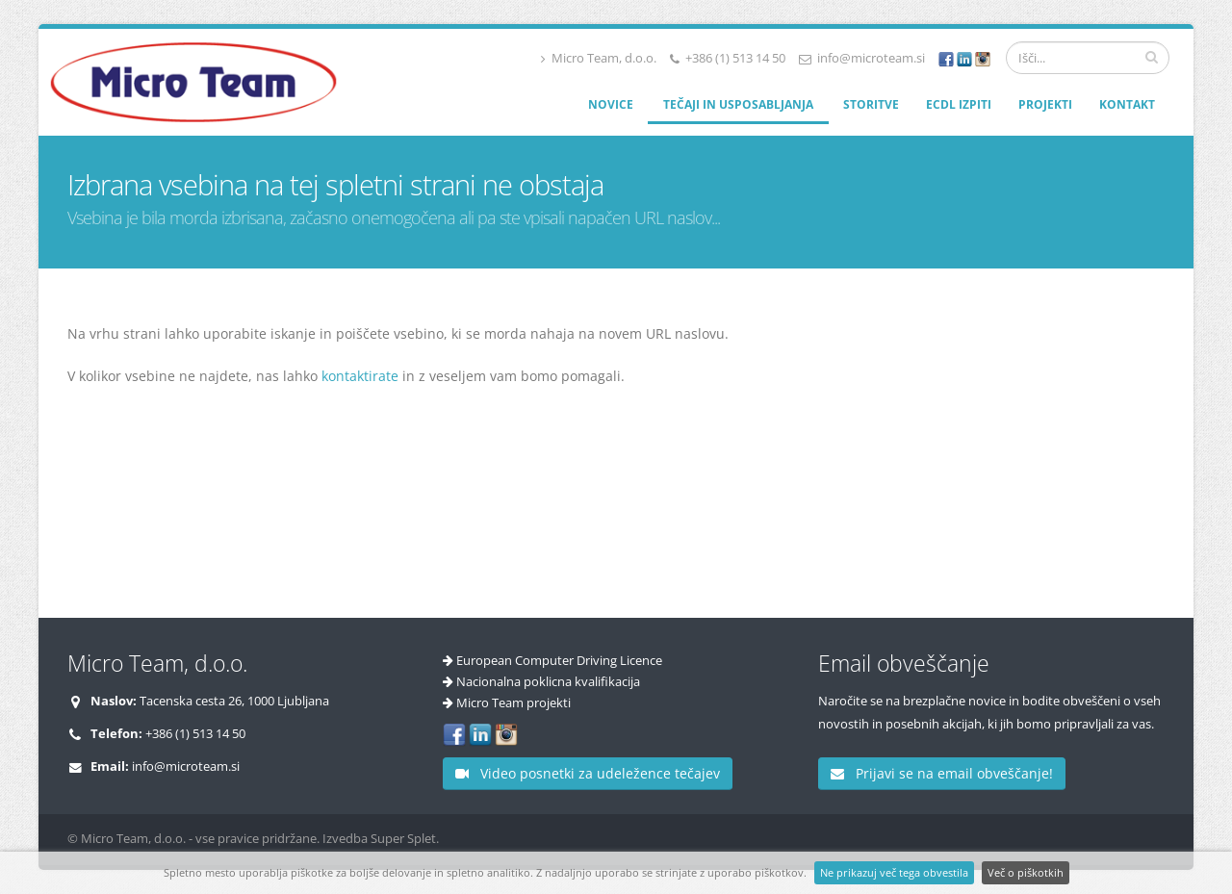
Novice (610, 104)
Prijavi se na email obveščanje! (942, 773)
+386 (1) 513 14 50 (735, 58)
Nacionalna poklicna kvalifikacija (548, 682)
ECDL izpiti (958, 104)
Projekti (1045, 104)
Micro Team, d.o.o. (598, 58)
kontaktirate (359, 376)
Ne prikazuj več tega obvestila (894, 872)
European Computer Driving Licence (559, 660)
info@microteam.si (871, 58)
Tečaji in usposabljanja (738, 104)
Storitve (871, 104)
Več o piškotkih (1026, 872)
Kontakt (1127, 104)
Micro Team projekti (513, 703)
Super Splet (403, 838)
